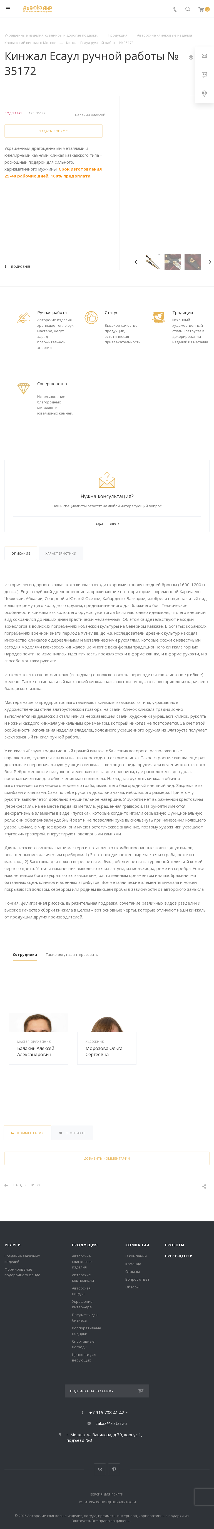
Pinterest (114, 1469)
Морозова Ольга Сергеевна (104, 1051)
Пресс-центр (178, 1255)
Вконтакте (100, 1469)
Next (210, 262)
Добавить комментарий (107, 1158)
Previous (136, 262)
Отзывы (132, 1271)
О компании (136, 1255)
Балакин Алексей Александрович (35, 1051)
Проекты (175, 1244)
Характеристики (61, 553)
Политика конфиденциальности (107, 1502)
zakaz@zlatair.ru (111, 1423)
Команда (133, 1263)
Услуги (12, 1244)
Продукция (85, 1244)
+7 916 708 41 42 (106, 1412)
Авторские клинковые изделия (82, 1261)
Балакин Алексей (90, 114)
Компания (137, 1244)
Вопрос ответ (137, 1279)
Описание (20, 553)
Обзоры (132, 1287)
